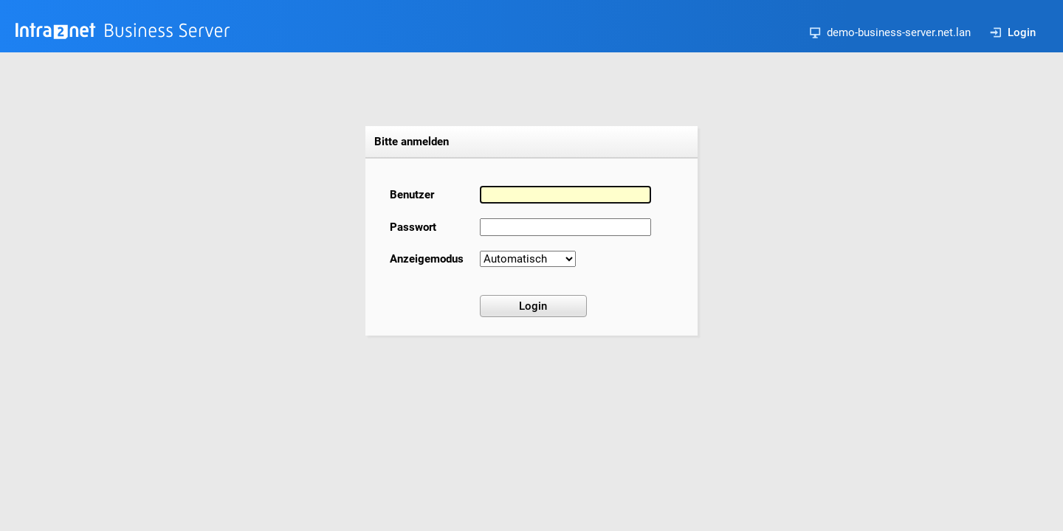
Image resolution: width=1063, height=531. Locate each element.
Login (1013, 32)
